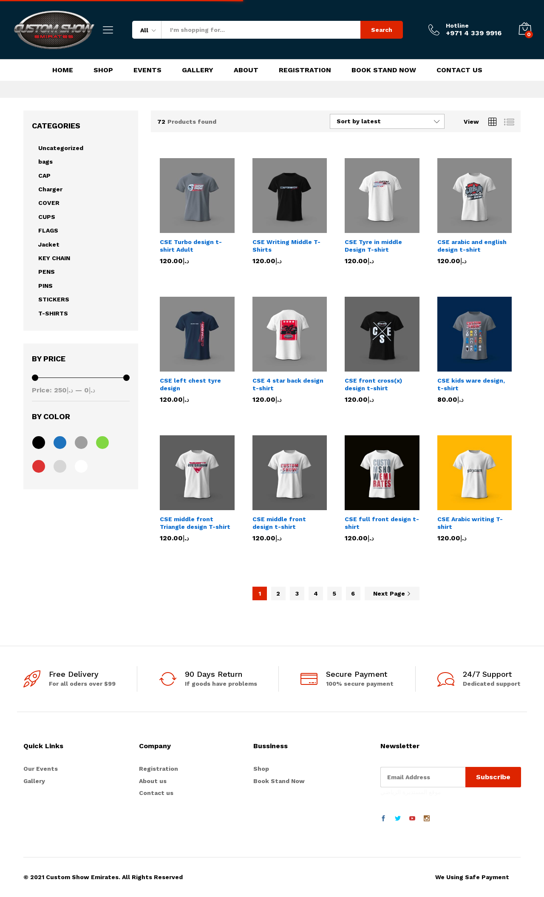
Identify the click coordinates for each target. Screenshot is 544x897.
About (246, 70)
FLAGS (48, 230)
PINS (45, 285)
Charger (50, 189)
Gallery (197, 70)
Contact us (156, 792)
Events (147, 70)
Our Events (40, 768)
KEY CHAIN (54, 258)
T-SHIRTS (53, 313)
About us (153, 781)
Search (381, 29)
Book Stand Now (383, 70)
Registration (305, 70)
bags (45, 161)
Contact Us (459, 70)
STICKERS (53, 299)
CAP (44, 175)
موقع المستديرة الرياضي (410, 792)
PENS (46, 271)
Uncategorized (60, 148)
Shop (103, 70)
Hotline (457, 25)
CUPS (46, 216)
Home (62, 70)
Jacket (49, 244)
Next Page (392, 593)
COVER (49, 202)
